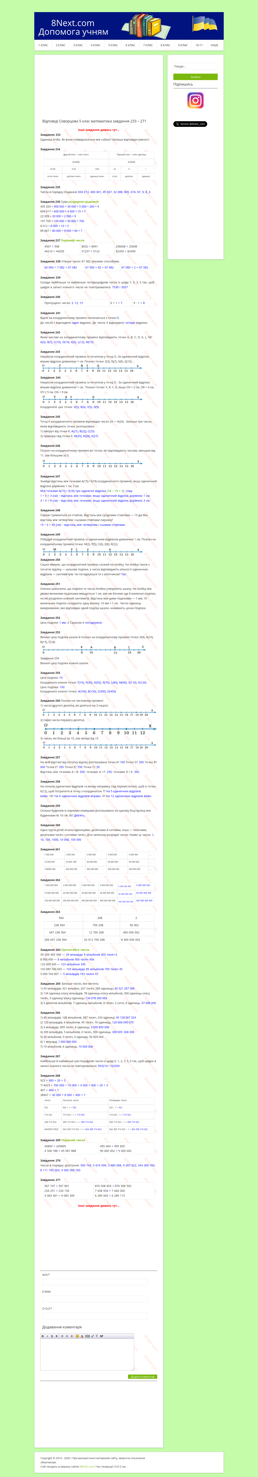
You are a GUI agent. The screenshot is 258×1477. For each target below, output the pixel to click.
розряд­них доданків (84, 202)
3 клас (78, 45)
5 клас (113, 45)
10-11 (199, 45)
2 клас (61, 45)
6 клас (130, 45)
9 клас (183, 45)
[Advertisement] (98, 89)
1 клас (43, 45)
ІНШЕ (214, 45)
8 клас (165, 45)
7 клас (148, 45)
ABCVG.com (86, 1466)
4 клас (95, 45)
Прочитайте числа (75, 950)
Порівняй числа (73, 1140)
